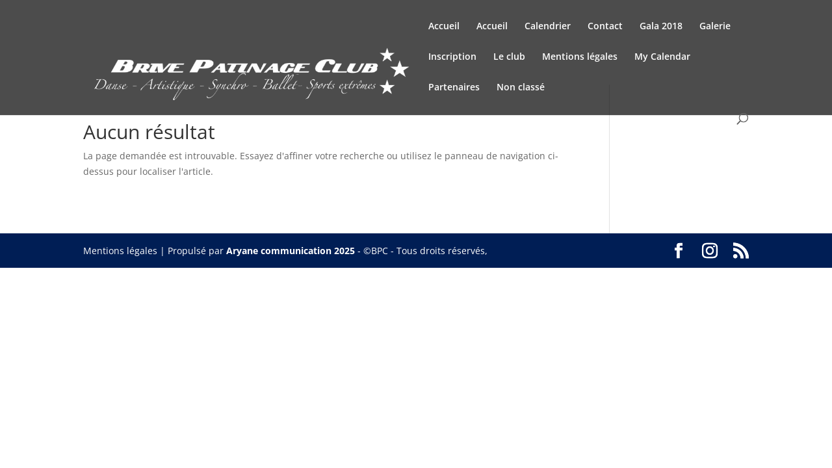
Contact (605, 26)
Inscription (452, 57)
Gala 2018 (661, 26)
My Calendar (662, 57)
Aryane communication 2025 (290, 250)
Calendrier (548, 26)
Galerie (715, 26)
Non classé (521, 88)
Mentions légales (580, 57)
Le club (509, 57)
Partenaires (454, 88)
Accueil (444, 26)
